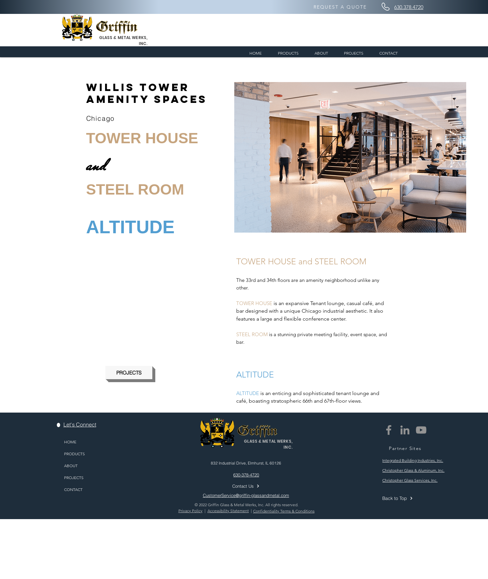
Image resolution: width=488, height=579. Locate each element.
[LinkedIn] (404, 429)
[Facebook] (388, 429)
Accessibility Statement (228, 510)
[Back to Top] (415, 498)
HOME (70, 441)
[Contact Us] (255, 486)
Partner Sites (405, 448)
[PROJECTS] (128, 372)
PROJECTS (74, 477)
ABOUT (71, 465)
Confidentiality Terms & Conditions (284, 511)
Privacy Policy (190, 510)
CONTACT (73, 489)
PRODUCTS (74, 453)
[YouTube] (421, 429)
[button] (350, 157)
